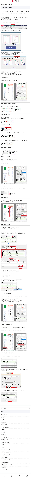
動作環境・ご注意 (3, 417)
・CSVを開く (4, 467)
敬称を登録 (3, 432)
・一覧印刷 (3, 444)
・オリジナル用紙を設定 (5, 457)
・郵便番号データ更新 (5, 462)
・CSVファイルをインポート (6, 452)
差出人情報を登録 (3, 422)
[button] (29, 408)
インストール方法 (3, 419)
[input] (15, 408)
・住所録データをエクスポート (6, 454)
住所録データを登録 (4, 424)
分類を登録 (3, 429)
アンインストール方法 (4, 469)
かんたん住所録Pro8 (4, 414)
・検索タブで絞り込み (5, 437)
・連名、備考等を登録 (5, 427)
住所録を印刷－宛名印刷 (4, 439)
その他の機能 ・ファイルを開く (6, 449)
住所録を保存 (3, 447)
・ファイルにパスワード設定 (6, 459)
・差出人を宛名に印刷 (5, 442)
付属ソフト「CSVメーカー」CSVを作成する (7, 464)
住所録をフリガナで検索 (5, 434)
